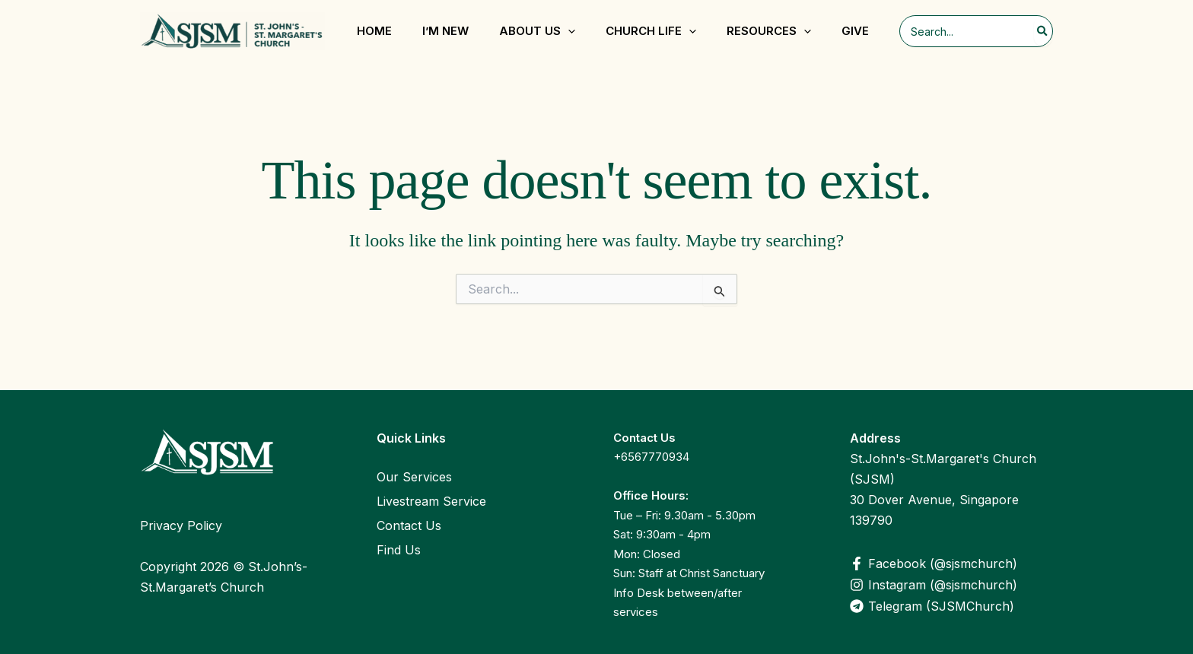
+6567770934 (651, 456)
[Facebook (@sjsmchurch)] (951, 563)
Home (374, 31)
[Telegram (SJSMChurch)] (951, 606)
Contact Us (409, 525)
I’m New (445, 31)
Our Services (414, 476)
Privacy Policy (181, 525)
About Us (537, 31)
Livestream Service (431, 501)
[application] (568, 31)
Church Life (651, 31)
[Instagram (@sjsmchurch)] (951, 585)
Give (855, 31)
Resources (769, 31)
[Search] (1043, 31)
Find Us (399, 549)
